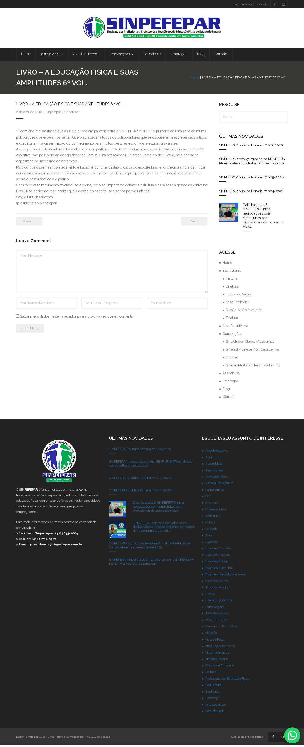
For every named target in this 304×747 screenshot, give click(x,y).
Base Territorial (237, 304)
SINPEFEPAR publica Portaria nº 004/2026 (251, 193)
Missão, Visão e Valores (244, 312)
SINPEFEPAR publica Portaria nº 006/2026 (251, 147)
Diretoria (232, 288)
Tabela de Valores (240, 296)
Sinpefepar (53, 114)
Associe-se (231, 375)
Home (194, 79)
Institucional (232, 272)
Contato (229, 398)
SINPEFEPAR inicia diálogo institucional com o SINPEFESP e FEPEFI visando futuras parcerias (151, 563)
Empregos (231, 383)
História (231, 280)
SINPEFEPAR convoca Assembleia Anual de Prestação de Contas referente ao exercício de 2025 (149, 547)
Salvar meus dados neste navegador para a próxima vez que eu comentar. (77, 318)
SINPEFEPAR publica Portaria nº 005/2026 (251, 179)
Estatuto (232, 320)
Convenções (232, 335)
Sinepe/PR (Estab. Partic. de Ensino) (253, 367)
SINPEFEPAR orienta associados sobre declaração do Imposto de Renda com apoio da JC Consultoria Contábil (164, 529)
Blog (226, 391)
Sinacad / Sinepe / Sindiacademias (253, 351)
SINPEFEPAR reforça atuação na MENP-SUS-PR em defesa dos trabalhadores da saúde (252, 163)
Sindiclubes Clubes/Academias (250, 343)
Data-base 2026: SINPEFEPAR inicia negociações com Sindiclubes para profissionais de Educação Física (263, 217)
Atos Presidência (235, 327)
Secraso (232, 359)
